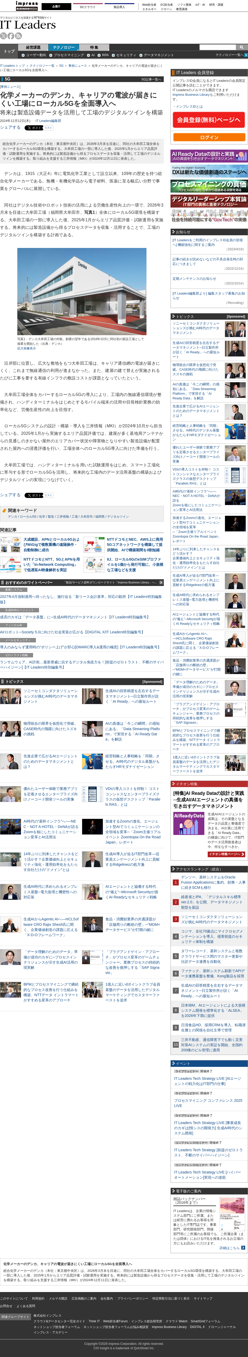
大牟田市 (86, 516)
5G (61, 66)
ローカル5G (28, 516)
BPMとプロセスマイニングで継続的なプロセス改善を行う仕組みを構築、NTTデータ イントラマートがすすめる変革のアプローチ (196, 740)
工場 (75, 516)
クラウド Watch (177, 1321)
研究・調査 (216, 4)
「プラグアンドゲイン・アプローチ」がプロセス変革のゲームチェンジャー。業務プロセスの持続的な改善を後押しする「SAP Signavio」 (132, 962)
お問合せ (6, 1306)
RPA (105, 55)
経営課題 (33, 47)
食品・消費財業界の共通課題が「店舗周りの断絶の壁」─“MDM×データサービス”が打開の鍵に (132, 924)
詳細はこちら (230, 1248)
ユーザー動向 (36, 55)
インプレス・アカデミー (51, 1332)
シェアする (10, 127)
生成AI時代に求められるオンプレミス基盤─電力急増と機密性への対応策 (51, 891)
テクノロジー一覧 (42, 66)
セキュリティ (126, 55)
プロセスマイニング (69, 55)
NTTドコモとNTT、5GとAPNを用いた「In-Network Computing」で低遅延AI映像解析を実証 (52, 564)
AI (93, 55)
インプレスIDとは (189, 106)
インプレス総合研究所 (146, 1321)
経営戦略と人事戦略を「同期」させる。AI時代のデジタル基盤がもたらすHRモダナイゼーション (132, 761)
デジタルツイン (118, 516)
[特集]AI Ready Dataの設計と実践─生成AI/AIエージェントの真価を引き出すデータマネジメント (208, 800)
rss (18, 35)
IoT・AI (200, 4)
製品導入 (119, 7)
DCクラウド (88, 7)
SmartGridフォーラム (205, 1321)
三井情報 (63, 516)
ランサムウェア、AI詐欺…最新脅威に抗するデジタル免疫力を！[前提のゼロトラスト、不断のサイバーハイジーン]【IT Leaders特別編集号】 (82, 664)
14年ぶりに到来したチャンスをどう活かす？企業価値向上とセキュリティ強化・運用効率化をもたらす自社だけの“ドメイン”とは (196, 558)
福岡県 (100, 516)
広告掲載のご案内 (84, 1298)
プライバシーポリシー (132, 1298)
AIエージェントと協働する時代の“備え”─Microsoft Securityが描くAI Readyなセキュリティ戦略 (131, 891)
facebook (10, 35)
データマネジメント (159, 55)
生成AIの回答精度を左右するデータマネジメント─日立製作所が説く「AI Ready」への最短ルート (132, 696)
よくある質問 (26, 1306)
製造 (51, 516)
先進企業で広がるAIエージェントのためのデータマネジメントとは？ (51, 761)
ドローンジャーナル (222, 1327)
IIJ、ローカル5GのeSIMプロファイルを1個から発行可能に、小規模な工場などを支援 (135, 564)
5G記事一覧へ (151, 79)
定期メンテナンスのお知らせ (194, 279)
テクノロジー (64, 47)
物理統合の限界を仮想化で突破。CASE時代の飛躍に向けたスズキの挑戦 (51, 728)
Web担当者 (149, 4)
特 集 (94, 47)
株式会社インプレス (47, 1315)
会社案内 (106, 1298)
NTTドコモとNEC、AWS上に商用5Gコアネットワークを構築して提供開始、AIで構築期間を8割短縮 (135, 544)
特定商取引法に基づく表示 (171, 1298)
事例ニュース (77, 66)
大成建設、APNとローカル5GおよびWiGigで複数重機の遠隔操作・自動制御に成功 (52, 544)
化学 (42, 516)
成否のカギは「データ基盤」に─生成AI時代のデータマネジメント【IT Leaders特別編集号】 (75, 617)
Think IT (94, 1321)
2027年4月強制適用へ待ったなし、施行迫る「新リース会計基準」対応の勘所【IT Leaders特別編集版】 (81, 599)
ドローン (166, 9)
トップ (9, 51)
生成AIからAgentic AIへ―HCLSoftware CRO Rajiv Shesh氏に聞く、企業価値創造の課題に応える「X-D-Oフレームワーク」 (196, 643)
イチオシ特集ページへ (226, 854)
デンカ (12, 516)
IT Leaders (28, 24)
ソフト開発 (184, 4)
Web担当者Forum (115, 1321)
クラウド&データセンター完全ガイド (59, 1321)
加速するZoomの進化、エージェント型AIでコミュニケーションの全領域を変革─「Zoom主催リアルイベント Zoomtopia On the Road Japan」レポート (133, 831)
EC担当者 (167, 4)
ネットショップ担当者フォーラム (57, 1327)
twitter (3, 35)
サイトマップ (203, 1298)
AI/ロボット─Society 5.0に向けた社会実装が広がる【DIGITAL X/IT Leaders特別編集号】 (72, 632)
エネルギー (149, 9)
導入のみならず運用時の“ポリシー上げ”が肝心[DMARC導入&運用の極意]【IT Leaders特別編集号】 (80, 647)
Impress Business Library (191, 95)
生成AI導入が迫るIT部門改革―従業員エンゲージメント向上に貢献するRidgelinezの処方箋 (132, 859)
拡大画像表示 (26, 348)
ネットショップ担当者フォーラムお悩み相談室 (116, 1327)
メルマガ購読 (58, 1298)
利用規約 (38, 1298)
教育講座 (182, 9)
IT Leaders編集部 (48, 121)
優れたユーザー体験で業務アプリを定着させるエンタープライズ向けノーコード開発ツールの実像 (51, 794)
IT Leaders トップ (12, 66)
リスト (48, 127)
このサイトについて (14, 1298)
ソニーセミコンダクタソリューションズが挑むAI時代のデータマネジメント (51, 696)
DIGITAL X (197, 1327)
